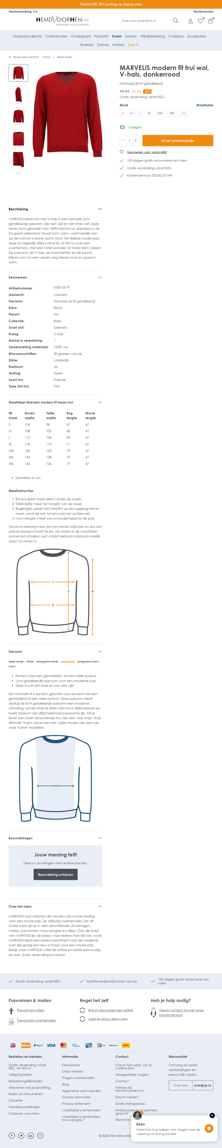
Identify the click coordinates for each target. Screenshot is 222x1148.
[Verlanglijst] (198, 20)
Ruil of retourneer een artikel (110, 1010)
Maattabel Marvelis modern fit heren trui (41, 402)
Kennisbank (71, 1065)
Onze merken (72, 1071)
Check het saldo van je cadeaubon (133, 1066)
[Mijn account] (188, 20)
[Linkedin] (31, 1136)
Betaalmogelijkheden (25, 1081)
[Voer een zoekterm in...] (147, 20)
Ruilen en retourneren (26, 1094)
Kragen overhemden (78, 1078)
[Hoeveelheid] (129, 140)
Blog (65, 1084)
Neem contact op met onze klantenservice (181, 1012)
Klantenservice (203, 11)
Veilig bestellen (20, 1074)
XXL (160, 113)
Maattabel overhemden (81, 1110)
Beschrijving (18, 209)
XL (149, 113)
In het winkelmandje (178, 141)
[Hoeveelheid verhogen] (135, 140)
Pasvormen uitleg (30, 1010)
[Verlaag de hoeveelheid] (123, 140)
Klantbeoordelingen (24, 1107)
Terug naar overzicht (24, 57)
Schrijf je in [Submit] (202, 1085)
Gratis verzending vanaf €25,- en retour (27, 1066)
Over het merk (20, 906)
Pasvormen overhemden (36, 1020)
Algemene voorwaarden (81, 1091)
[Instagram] (40, 1136)
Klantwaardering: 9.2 (23, 11)
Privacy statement (76, 1103)
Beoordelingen (21, 838)
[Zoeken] (175, 20)
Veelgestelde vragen (132, 1074)
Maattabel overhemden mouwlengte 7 (81, 1118)
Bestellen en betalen (25, 1056)
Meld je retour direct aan (108, 1019)
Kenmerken (18, 277)
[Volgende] (18, 174)
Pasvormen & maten (30, 1000)
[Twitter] (21, 1136)
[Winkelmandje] (208, 20)
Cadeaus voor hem (24, 1113)
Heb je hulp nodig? (171, 1000)
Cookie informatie (76, 1097)
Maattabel (204, 105)
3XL (172, 113)
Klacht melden (126, 1097)
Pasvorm (15, 651)
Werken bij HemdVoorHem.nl (129, 1089)
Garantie (16, 1100)
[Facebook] (12, 1136)
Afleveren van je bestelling (29, 1087)
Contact (122, 1056)
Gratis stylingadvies (130, 1103)
